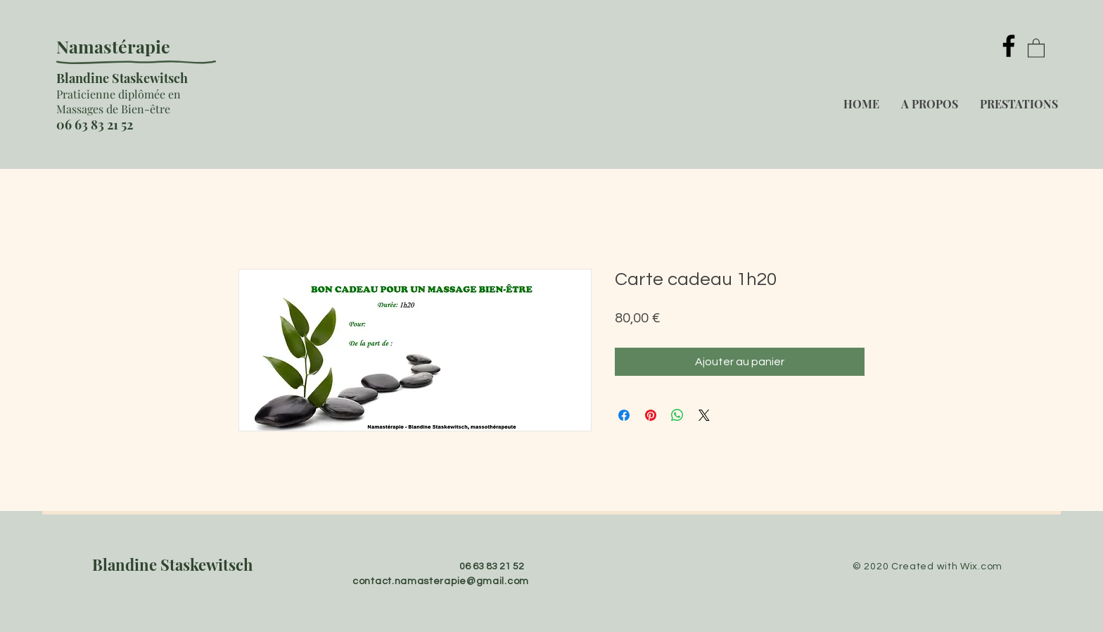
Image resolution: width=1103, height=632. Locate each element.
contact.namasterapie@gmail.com (440, 581)
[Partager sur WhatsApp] (677, 415)
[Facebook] (1009, 46)
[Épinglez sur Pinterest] (650, 415)
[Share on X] (704, 415)
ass (74, 108)
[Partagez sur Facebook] (624, 415)
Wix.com (981, 566)
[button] (1036, 47)
